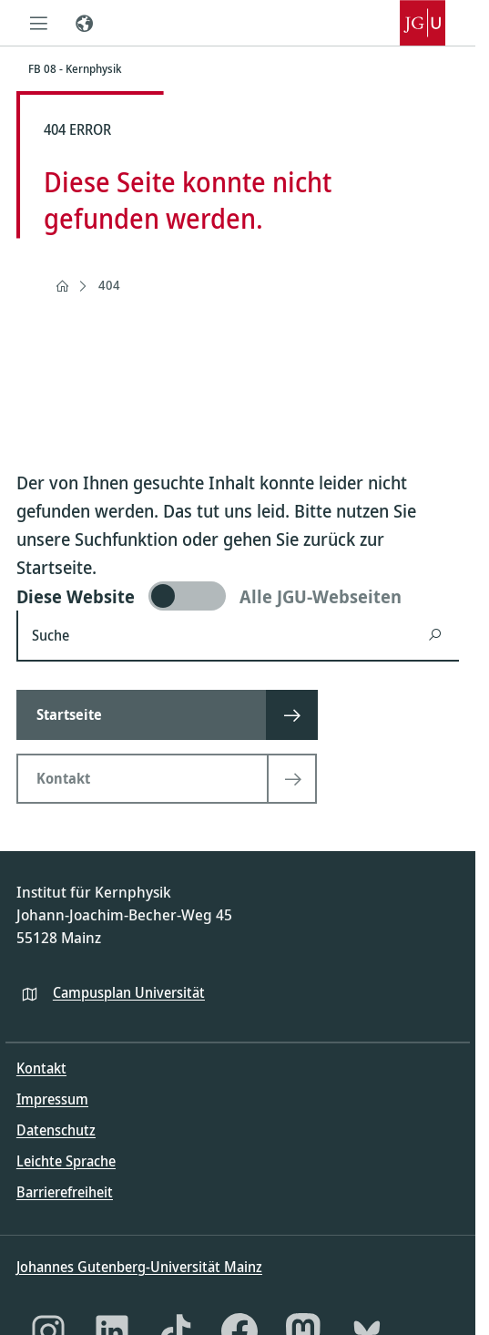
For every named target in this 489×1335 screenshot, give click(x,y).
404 (109, 284)
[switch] (237, 596)
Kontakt (41, 1068)
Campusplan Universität (129, 992)
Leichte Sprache (66, 1161)
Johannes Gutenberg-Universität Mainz (139, 1267)
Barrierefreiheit (64, 1192)
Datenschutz (56, 1130)
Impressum (52, 1099)
